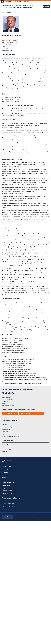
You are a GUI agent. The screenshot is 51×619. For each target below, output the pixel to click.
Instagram (3, 393)
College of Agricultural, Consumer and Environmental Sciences (17, 5)
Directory (9, 12)
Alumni (3, 447)
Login (40, 414)
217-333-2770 (5, 403)
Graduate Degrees (6, 429)
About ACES (5, 444)
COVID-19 (4, 452)
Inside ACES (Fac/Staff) (10, 414)
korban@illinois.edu (7, 51)
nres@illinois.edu (9, 405)
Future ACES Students (7, 449)
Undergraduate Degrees (8, 427)
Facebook (6, 393)
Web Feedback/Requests (28, 414)
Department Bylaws (7, 434)
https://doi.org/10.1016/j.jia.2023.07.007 (27, 184)
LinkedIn (12, 393)
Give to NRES (5, 432)
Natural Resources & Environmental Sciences (17, 7)
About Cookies (7, 517)
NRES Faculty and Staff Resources (10, 436)
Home (3, 12)
